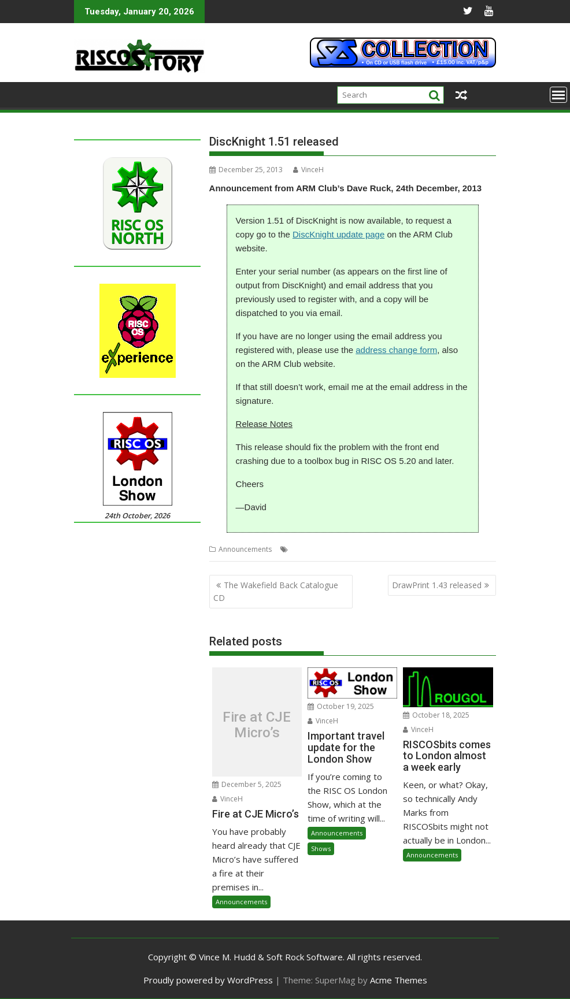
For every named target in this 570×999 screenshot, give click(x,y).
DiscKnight (346, 549)
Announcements (245, 549)
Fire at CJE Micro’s (257, 725)
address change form (396, 350)
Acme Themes (398, 980)
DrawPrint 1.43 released (437, 585)
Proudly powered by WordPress (208, 980)
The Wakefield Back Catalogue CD (275, 591)
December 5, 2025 (247, 784)
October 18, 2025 (436, 715)
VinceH (308, 169)
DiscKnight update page (338, 234)
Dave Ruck (307, 549)
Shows (321, 848)
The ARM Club (390, 549)
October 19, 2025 (341, 706)
